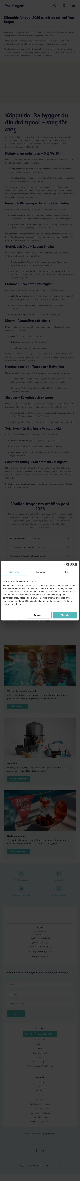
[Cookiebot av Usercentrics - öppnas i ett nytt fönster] (65, 564)
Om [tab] (66, 572)
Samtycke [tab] (14, 572)
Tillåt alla (65, 615)
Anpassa (39, 615)
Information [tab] (40, 572)
